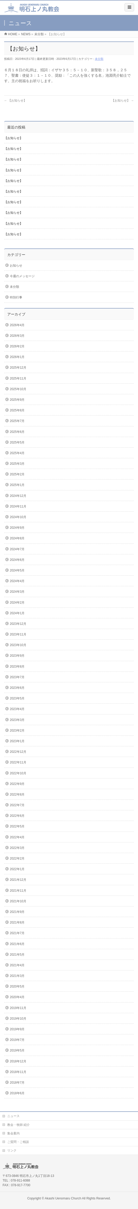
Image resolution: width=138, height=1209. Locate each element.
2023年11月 (18, 634)
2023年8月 (17, 666)
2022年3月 (17, 848)
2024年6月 (17, 560)
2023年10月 (18, 645)
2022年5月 (17, 826)
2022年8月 (17, 794)
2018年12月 (18, 1061)
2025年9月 (17, 400)
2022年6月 (17, 816)
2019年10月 (18, 1018)
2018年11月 (18, 1072)
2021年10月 (18, 901)
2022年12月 (18, 752)
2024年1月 (17, 613)
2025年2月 (17, 474)
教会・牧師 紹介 (18, 1125)
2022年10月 (18, 773)
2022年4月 (17, 837)
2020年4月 (17, 997)
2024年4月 (17, 581)
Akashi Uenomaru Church (63, 1198)
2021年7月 (17, 933)
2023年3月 (17, 720)
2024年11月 (18, 506)
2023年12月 (18, 624)
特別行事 (16, 297)
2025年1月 (17, 485)
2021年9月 (17, 912)
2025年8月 (17, 410)
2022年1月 (17, 869)
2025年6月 (17, 432)
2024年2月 (17, 602)
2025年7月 (17, 421)
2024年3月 (17, 591)
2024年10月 (18, 517)
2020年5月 (17, 986)
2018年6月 (17, 1093)
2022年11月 (18, 762)
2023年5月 (17, 698)
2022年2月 (17, 858)
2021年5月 (17, 954)
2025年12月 (18, 367)
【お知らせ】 (15, 100)
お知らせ (16, 265)
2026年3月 (17, 336)
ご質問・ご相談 (18, 1142)
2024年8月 (17, 538)
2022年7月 (17, 805)
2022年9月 (17, 784)
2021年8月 (17, 922)
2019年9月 (17, 1029)
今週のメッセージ (22, 276)
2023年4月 (17, 709)
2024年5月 (17, 570)
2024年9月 (17, 528)
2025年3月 (17, 464)
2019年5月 (17, 1050)
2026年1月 (17, 357)
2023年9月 (17, 655)
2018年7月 (17, 1082)
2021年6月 (17, 944)
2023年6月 (17, 688)
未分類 (99, 58)
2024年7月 (17, 549)
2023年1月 (17, 741)
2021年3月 (17, 976)
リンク (12, 1150)
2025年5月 (17, 442)
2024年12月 (18, 496)
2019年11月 (18, 1008)
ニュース (13, 1116)
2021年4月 (17, 965)
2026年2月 (17, 346)
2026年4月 (17, 325)
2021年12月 (18, 880)
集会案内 (13, 1133)
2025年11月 (18, 378)
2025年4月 (17, 453)
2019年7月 (17, 1040)
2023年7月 (17, 677)
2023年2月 (17, 730)
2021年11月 (18, 890)
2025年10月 (18, 389)
